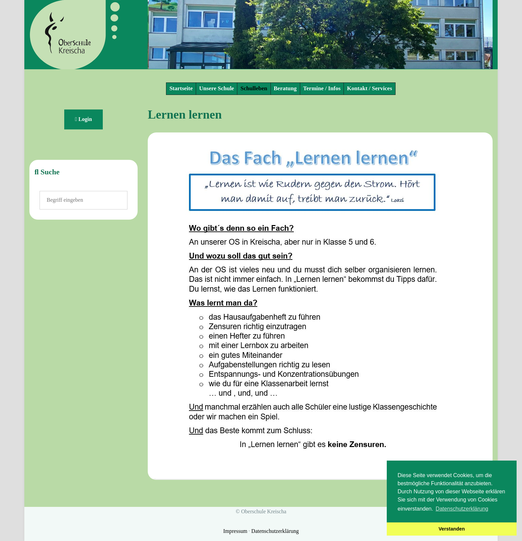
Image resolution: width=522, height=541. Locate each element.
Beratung (285, 88)
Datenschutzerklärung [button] (462, 509)
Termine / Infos (322, 88)
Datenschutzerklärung (275, 531)
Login (83, 119)
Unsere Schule (216, 88)
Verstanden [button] (451, 529)
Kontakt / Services (369, 88)
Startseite (181, 88)
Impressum (235, 531)
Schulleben (253, 88)
